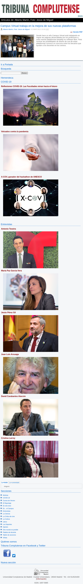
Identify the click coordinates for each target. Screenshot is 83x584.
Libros (5, 522)
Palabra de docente (9, 532)
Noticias (5, 495)
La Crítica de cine (9, 516)
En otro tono (7, 506)
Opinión (5, 527)
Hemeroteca (7, 77)
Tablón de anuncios (9, 535)
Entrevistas (6, 224)
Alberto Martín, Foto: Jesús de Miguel (16, 29)
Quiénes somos (9, 541)
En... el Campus (8, 508)
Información (41, 579)
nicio (80, 16)
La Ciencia (6, 514)
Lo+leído (4, 482)
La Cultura (6, 519)
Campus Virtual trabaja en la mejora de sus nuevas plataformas (38, 25)
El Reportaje (7, 503)
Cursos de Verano (9, 500)
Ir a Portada (7, 64)
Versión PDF (78, 32)
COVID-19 (6, 81)
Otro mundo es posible (10, 530)
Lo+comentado (14, 482)
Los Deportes (7, 524)
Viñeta (5, 538)
